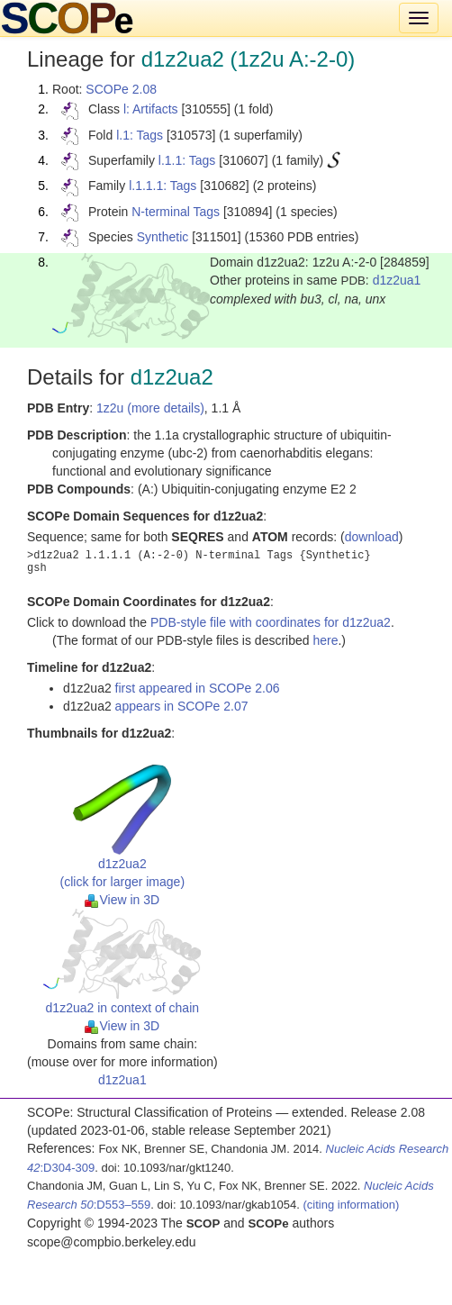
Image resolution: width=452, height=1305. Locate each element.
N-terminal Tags (175, 211)
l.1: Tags (139, 135)
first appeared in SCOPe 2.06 (197, 688)
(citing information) (351, 1204)
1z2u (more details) (150, 408)
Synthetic (163, 237)
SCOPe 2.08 (121, 89)
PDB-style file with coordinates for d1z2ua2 (270, 622)
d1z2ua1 (397, 280)
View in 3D (122, 900)
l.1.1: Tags (187, 160)
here (325, 640)
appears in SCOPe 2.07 (182, 706)
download (372, 537)
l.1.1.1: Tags (162, 185)
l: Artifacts (150, 109)
